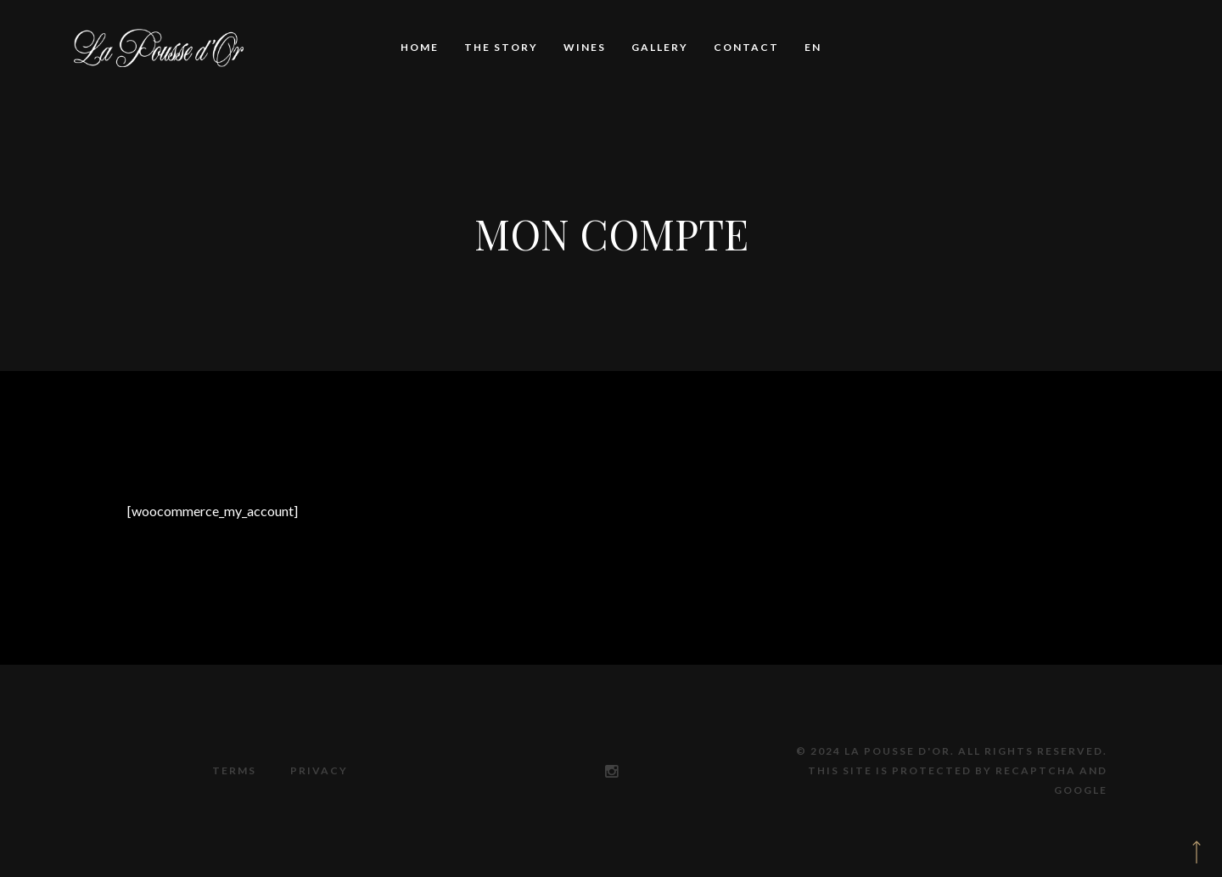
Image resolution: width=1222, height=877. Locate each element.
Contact (746, 47)
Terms (234, 770)
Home (420, 47)
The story (501, 47)
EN (812, 47)
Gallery (659, 47)
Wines (584, 47)
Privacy (319, 770)
